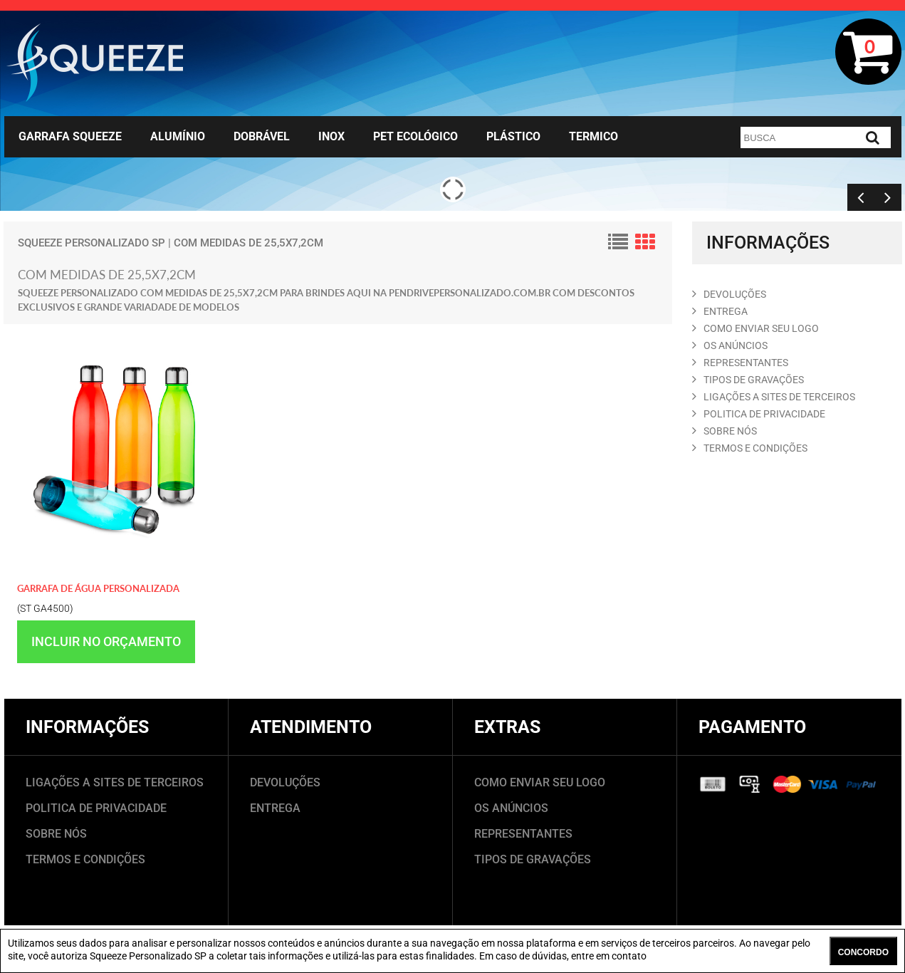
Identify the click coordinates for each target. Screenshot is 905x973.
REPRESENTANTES (740, 362)
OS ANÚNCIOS (511, 808)
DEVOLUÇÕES (285, 782)
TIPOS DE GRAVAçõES (748, 379)
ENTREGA (720, 311)
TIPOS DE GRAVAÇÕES (532, 859)
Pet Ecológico (415, 136)
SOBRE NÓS (56, 834)
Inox (331, 136)
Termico (593, 136)
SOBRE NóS (724, 431)
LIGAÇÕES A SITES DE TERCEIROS (115, 782)
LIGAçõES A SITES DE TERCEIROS (773, 396)
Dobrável (262, 136)
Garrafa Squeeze (70, 136)
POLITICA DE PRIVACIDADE (758, 414)
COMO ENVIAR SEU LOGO (755, 328)
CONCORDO (863, 952)
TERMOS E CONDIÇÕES (85, 859)
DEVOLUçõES (729, 294)
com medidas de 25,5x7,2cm (248, 242)
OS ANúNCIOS (730, 345)
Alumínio (177, 136)
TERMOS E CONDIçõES (749, 448)
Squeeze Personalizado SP (91, 242)
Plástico (513, 136)
